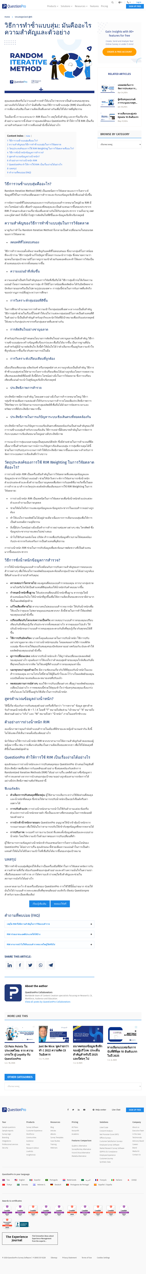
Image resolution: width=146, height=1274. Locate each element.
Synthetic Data (105, 1162)
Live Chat (116, 1110)
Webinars (53, 1148)
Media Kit (135, 1151)
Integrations (6, 1141)
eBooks (53, 1134)
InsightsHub (31, 1155)
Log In (138, 2)
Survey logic (6, 1134)
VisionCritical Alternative (81, 1153)
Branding (5, 1138)
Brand (134, 1148)
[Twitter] (30, 965)
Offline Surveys (105, 1138)
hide (28, 136)
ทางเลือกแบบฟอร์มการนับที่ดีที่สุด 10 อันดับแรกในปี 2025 (122, 1051)
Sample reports (7, 1131)
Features (94, 8)
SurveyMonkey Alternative (81, 1149)
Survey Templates (56, 1138)
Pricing (104, 8)
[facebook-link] (68, 1110)
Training (53, 1144)
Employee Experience (107, 1155)
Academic (75, 1134)
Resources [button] (81, 8)
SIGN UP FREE (135, 8)
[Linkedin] (9, 965)
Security (5, 1148)
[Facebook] (20, 965)
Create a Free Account (119, 51)
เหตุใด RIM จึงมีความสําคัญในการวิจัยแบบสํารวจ (28, 924)
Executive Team (138, 1131)
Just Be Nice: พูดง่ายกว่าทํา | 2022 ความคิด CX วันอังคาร (54, 1050)
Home (7, 17)
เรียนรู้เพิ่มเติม (39, 903)
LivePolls (29, 1151)
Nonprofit (75, 1131)
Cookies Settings (103, 1258)
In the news (136, 1134)
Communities (31, 1138)
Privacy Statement (69, 1258)
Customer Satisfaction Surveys (111, 1141)
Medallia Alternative (79, 1156)
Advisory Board (138, 1141)
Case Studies (55, 1141)
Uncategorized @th (23, 17)
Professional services (10, 1144)
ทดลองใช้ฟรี (60, 903)
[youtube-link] (84, 1110)
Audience (29, 1141)
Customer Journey (106, 1159)
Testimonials (137, 1138)
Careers (135, 1144)
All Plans (75, 1127)
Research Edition (32, 1148)
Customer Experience (34, 1131)
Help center (99, 1110)
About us (135, 1127)
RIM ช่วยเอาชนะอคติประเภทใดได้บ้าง (23, 934)
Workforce (30, 1134)
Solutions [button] (66, 8)
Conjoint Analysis (106, 1131)
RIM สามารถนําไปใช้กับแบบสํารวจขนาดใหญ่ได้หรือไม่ (31, 944)
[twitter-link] (73, 1110)
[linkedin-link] (79, 1110)
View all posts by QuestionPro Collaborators (47, 1001)
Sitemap (54, 1258)
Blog (52, 1127)
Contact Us (136, 1155)
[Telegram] (50, 965)
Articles (53, 1131)
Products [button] (52, 8)
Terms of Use (87, 1258)
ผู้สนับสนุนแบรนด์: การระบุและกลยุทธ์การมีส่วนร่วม (127, 103)
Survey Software (32, 1127)
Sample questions (9, 1127)
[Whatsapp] (40, 965)
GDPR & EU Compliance (108, 1152)
